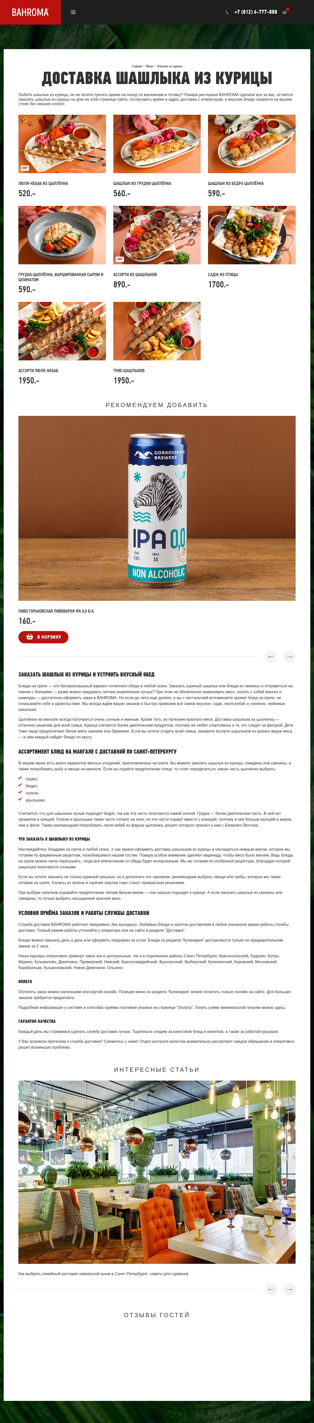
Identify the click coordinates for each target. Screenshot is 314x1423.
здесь (280, 1007)
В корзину (49, 637)
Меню (149, 66)
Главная (137, 66)
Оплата (184, 1007)
